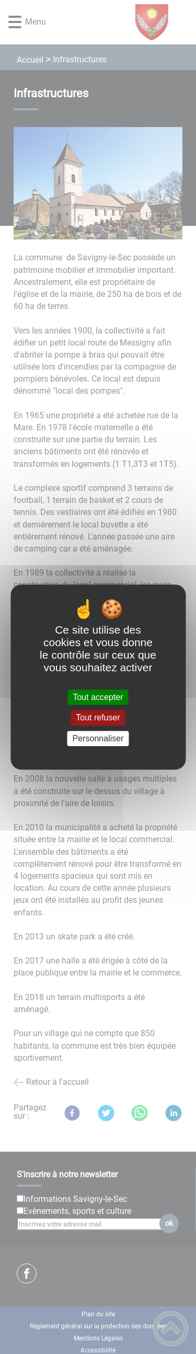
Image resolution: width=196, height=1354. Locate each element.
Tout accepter (98, 697)
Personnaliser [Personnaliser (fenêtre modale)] (98, 738)
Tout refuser (98, 718)
